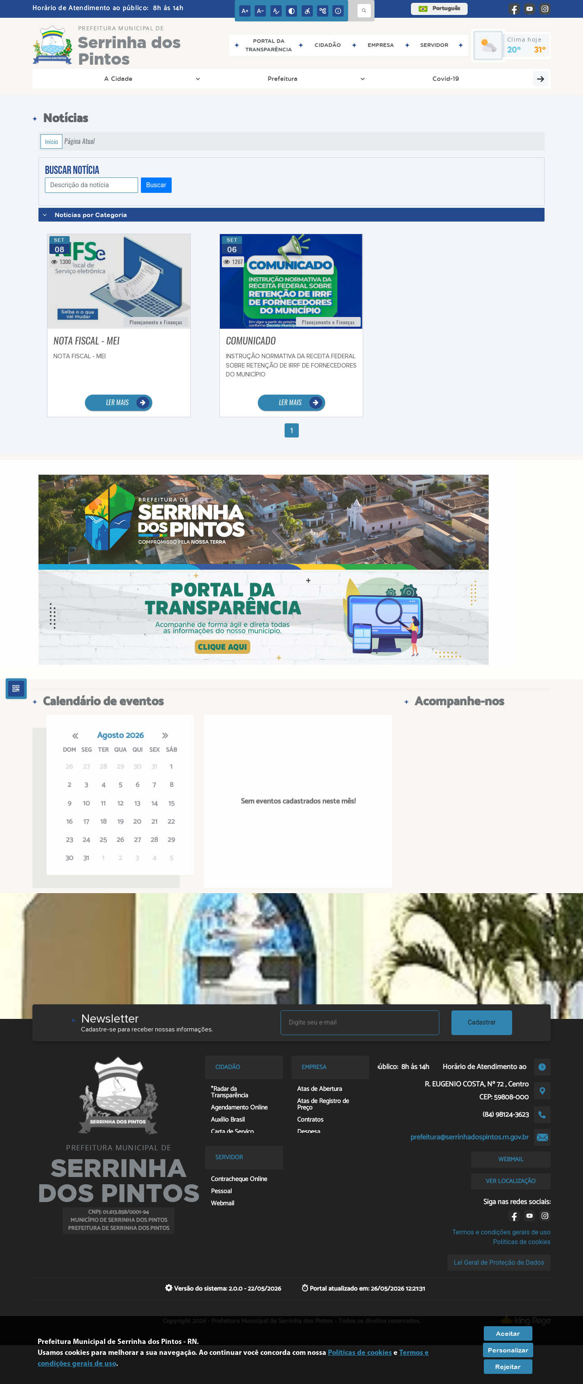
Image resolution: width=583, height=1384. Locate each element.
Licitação (386, 78)
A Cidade (69, 78)
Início (51, 141)
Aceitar (508, 1333)
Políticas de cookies (522, 1242)
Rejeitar (508, 1366)
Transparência (243, 78)
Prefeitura (126, 78)
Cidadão (440, 78)
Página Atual (79, 141)
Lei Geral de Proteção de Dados (499, 1262)
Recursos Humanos (509, 78)
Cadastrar (482, 1022)
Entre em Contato (318, 78)
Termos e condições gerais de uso (501, 1232)
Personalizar (508, 1350)
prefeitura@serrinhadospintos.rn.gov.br (470, 1137)
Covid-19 (175, 78)
